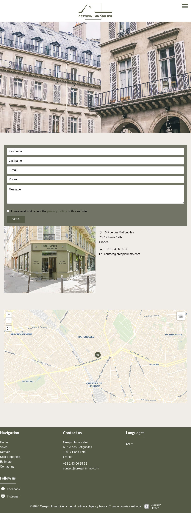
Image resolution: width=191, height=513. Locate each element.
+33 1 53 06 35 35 (116, 249)
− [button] (9, 320)
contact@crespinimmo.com (122, 254)
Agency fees (96, 506)
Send (16, 219)
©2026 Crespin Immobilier (47, 506)
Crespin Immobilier (75, 442)
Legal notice (77, 506)
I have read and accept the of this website (49, 211)
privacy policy (57, 211)
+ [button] (9, 315)
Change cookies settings (125, 506)
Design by (151, 506)
